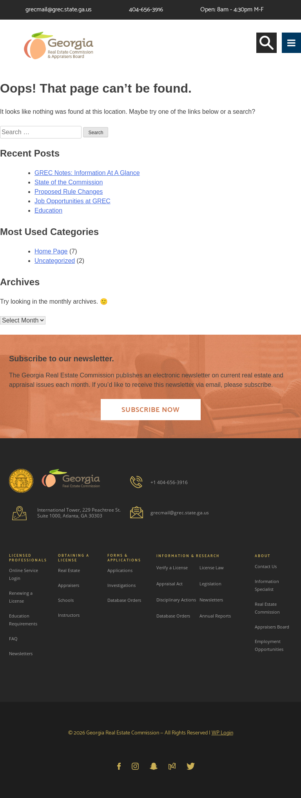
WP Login (222, 733)
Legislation (210, 584)
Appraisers (68, 585)
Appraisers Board (272, 627)
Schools (66, 600)
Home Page (51, 251)
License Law (211, 567)
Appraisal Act (169, 584)
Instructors (69, 615)
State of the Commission (68, 182)
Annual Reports (215, 616)
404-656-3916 (146, 9)
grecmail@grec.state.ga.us (58, 9)
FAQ (13, 638)
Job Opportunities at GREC (72, 201)
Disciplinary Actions (176, 600)
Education (48, 210)
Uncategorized (54, 260)
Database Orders (124, 600)
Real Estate (69, 570)
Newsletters (21, 653)
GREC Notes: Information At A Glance (87, 172)
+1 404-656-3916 (169, 482)
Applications (119, 570)
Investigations (121, 585)
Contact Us (266, 566)
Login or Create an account (258, 29)
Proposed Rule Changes (68, 191)
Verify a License (172, 567)
